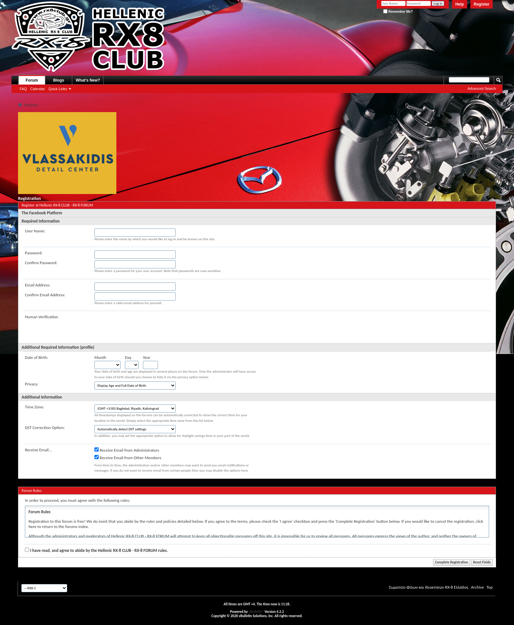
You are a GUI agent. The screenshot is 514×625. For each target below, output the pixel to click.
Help (459, 4)
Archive (477, 587)
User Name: (35, 230)
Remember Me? (398, 11)
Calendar (37, 89)
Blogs (58, 80)
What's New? (88, 80)
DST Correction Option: (45, 427)
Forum (32, 80)
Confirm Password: (41, 262)
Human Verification (41, 316)
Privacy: (31, 383)
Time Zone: (34, 406)
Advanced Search (481, 88)
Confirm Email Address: (45, 294)
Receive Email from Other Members (127, 457)
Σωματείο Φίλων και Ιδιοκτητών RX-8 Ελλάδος (428, 587)
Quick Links (58, 89)
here (32, 526)
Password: (33, 252)
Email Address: (37, 285)
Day (128, 357)
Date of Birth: (36, 357)
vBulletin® (256, 612)
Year (146, 357)
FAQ (23, 89)
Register (481, 4)
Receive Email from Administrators (126, 450)
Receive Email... (38, 449)
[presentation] (144, 327)
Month (100, 357)
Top (489, 587)
